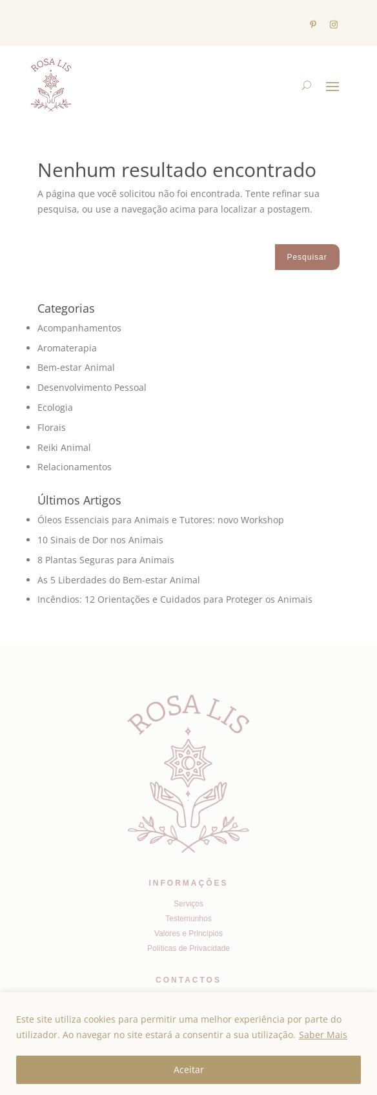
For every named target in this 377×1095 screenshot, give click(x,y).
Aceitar (189, 1069)
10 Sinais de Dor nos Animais (100, 540)
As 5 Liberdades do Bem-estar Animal (118, 580)
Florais (51, 427)
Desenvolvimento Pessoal (92, 387)
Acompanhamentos (79, 328)
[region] (188, 1043)
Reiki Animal (64, 447)
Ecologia (55, 407)
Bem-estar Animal (76, 367)
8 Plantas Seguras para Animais (105, 560)
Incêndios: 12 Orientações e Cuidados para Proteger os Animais (174, 599)
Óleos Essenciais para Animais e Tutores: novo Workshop (160, 520)
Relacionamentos (74, 467)
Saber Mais (323, 1034)
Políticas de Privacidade (188, 948)
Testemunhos (188, 918)
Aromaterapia (67, 348)
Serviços (188, 903)
